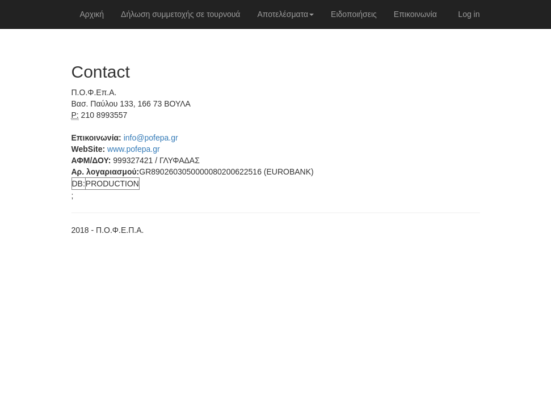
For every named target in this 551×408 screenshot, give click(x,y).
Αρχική (92, 14)
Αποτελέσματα (285, 14)
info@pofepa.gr (151, 137)
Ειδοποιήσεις (354, 14)
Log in (469, 14)
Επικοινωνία (415, 14)
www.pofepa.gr (133, 149)
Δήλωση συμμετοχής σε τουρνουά (180, 14)
